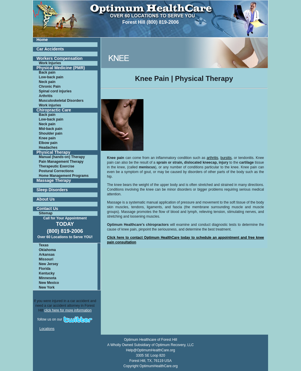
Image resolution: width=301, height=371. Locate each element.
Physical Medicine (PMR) (60, 68)
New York (47, 287)
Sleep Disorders (52, 190)
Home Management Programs (63, 176)
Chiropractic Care (53, 110)
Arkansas (47, 255)
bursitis (226, 158)
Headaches (48, 147)
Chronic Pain (50, 86)
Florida (45, 269)
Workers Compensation (59, 58)
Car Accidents (50, 49)
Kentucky (47, 273)
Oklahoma (47, 250)
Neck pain (47, 82)
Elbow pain (48, 143)
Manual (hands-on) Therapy (62, 157)
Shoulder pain (50, 133)
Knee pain (47, 138)
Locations (46, 329)
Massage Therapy (53, 180)
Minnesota (47, 278)
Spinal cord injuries (55, 91)
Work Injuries (50, 63)
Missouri (46, 259)
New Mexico (49, 283)
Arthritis (46, 96)
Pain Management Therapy (61, 162)
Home (42, 40)
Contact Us (47, 208)
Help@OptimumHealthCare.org (150, 350)
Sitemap (46, 213)
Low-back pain (51, 77)
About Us (45, 199)
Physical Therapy (53, 152)
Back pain (47, 72)
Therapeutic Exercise (56, 166)
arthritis (212, 158)
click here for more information (67, 310)
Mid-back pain (50, 129)
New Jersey (48, 264)
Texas (44, 245)
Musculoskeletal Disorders (61, 101)
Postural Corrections (56, 171)
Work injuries (50, 105)
